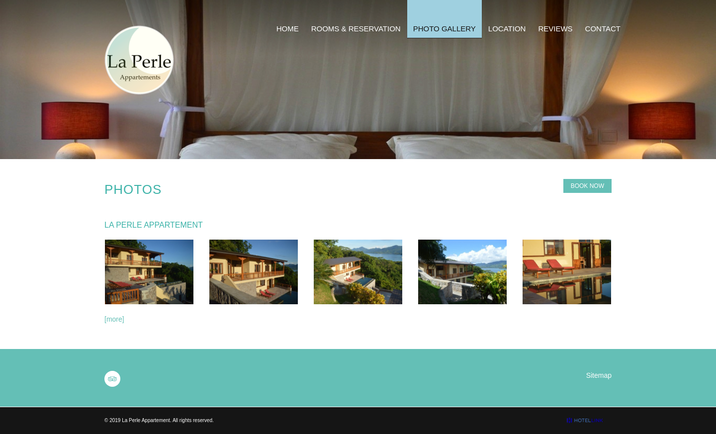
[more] (114, 319)
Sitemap (599, 375)
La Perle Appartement (146, 420)
